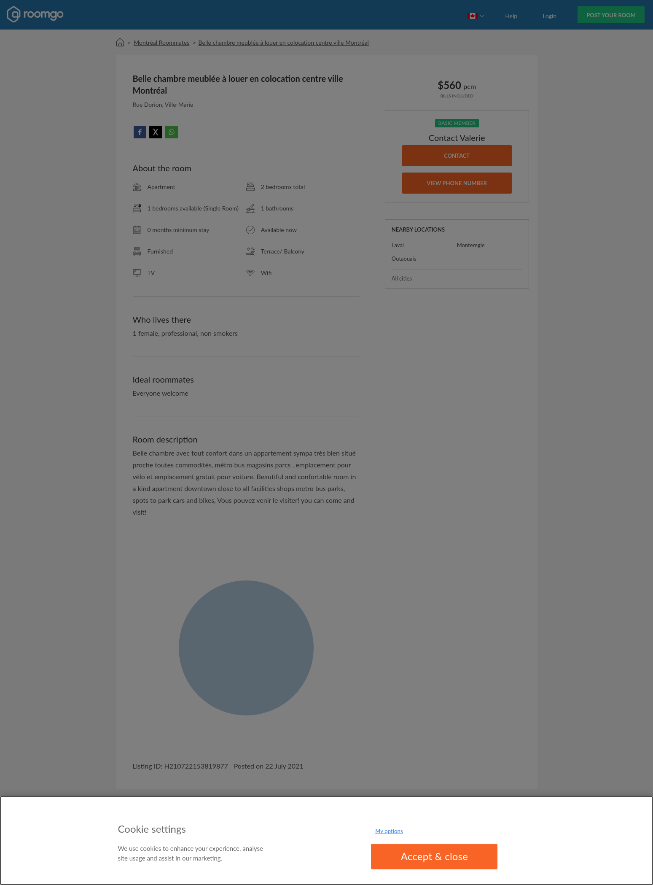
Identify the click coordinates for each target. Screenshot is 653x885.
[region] (326, 840)
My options (389, 831)
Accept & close (434, 856)
